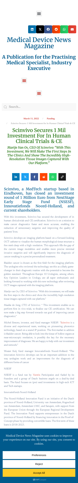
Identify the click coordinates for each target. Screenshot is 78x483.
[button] (39, 13)
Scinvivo (65, 323)
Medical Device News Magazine (39, 43)
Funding (51, 119)
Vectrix (36, 375)
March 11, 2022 (31, 119)
